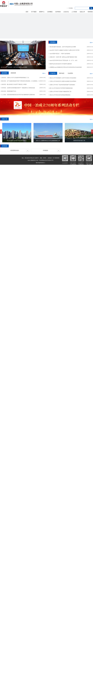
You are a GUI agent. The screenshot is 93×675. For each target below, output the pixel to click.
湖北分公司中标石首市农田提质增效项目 (59, 95)
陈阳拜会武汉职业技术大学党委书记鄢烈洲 (60, 63)
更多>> (44, 73)
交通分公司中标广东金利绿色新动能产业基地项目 (62, 84)
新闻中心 (41, 11)
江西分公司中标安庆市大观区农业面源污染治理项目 (62, 81)
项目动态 (61, 73)
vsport (16, 4)
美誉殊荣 (13, 73)
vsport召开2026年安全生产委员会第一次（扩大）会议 (63, 60)
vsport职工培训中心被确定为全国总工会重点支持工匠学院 (64, 50)
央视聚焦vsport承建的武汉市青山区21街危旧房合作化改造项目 (65, 67)
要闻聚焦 (53, 42)
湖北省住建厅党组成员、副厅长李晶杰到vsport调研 (14, 67)
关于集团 (33, 11)
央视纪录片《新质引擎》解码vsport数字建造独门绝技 (63, 57)
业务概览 (50, 11)
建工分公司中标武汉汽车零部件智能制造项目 (61, 88)
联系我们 (90, 11)
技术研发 (58, 11)
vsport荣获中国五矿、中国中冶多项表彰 (59, 53)
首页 (27, 11)
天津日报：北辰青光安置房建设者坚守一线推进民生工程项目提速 (18, 87)
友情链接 (4, 146)
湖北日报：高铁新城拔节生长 (8, 91)
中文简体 (70, 8)
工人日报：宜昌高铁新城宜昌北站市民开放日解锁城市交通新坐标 (18, 94)
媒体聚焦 (4, 73)
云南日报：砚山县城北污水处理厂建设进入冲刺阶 (14, 84)
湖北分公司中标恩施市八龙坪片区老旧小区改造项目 (62, 77)
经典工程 (4, 119)
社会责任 (70, 73)
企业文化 (66, 11)
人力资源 (74, 11)
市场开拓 (53, 73)
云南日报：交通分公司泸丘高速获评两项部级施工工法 (15, 77)
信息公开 (82, 11)
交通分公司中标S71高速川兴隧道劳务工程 (60, 91)
